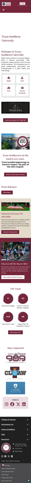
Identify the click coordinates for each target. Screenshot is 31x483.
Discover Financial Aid (10, 232)
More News (7, 192)
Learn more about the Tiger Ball (15, 120)
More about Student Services (12, 277)
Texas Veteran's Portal (7, 471)
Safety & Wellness (14, 429)
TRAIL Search (5, 474)
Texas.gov (5, 465)
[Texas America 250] (6, 4)
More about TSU (15, 332)
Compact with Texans (7, 478)
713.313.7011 (18, 448)
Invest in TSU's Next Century (15, 174)
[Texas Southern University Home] (22, 4)
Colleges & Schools (14, 419)
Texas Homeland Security (8, 468)
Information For (14, 424)
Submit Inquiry (18, 451)
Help (14, 434)
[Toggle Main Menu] (3, 9)
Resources (14, 439)
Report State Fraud (6, 481)
